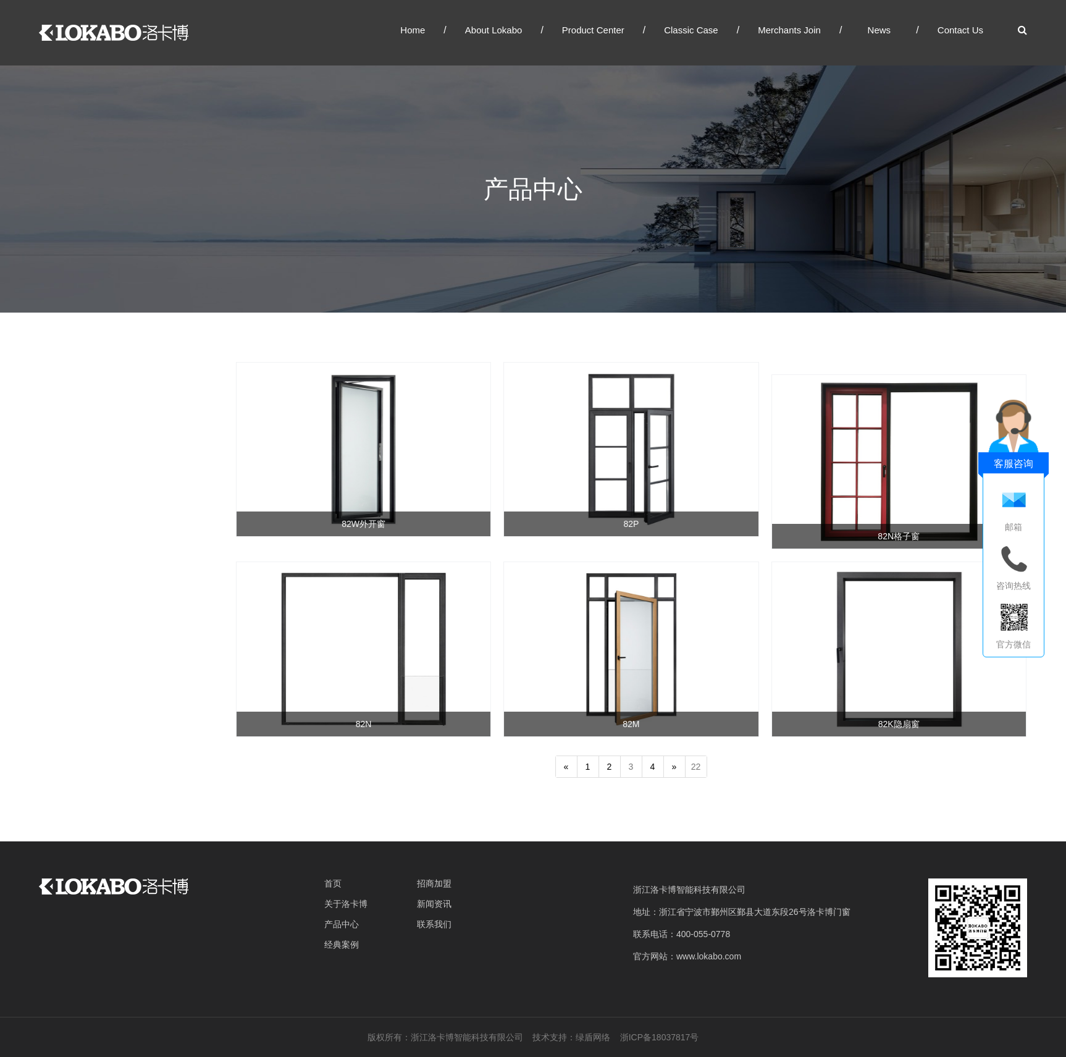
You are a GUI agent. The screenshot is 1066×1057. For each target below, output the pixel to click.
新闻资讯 (434, 904)
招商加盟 (434, 883)
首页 (333, 883)
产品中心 (341, 924)
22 (700, 767)
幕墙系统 (55, 491)
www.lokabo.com (708, 956)
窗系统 (50, 440)
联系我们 (434, 924)
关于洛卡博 (345, 904)
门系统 (50, 465)
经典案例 (341, 945)
